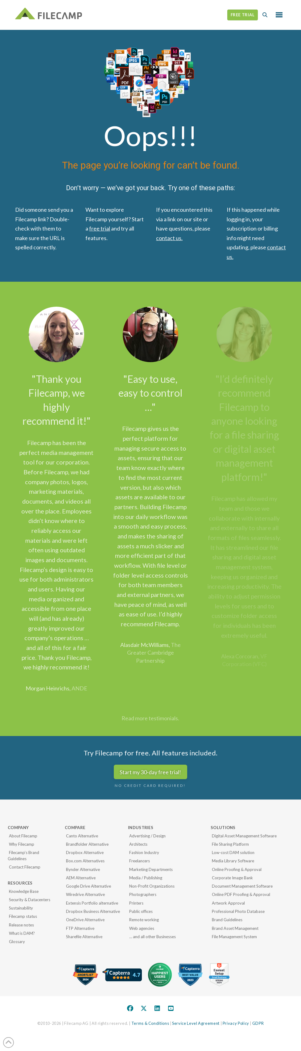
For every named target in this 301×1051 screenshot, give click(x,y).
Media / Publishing (145, 877)
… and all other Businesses (152, 936)
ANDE (79, 688)
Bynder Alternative (83, 869)
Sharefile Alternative (84, 936)
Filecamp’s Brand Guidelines (23, 855)
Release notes (21, 924)
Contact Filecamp (24, 867)
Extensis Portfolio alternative (92, 903)
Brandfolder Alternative (87, 844)
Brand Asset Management (235, 928)
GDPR (258, 1023)
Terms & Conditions (150, 1023)
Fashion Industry (144, 852)
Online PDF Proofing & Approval (241, 894)
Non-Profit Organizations (152, 886)
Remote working (144, 919)
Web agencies (141, 928)
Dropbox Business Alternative (93, 911)
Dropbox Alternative (85, 852)
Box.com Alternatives (85, 860)
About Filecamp (23, 835)
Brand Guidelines (227, 919)
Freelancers (139, 860)
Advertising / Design (147, 835)
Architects (138, 844)
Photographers (142, 894)
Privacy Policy (236, 1023)
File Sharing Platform (230, 844)
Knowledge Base (24, 891)
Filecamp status (23, 916)
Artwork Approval (228, 903)
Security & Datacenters (29, 899)
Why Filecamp (21, 844)
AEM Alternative (81, 877)
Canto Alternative (82, 835)
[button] (265, 14)
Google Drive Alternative (88, 886)
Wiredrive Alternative (85, 894)
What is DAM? (22, 933)
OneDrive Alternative (85, 919)
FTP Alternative (80, 928)
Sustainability (21, 908)
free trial (99, 228)
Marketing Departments (151, 869)
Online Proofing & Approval (237, 869)
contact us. (169, 238)
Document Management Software (242, 886)
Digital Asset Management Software (244, 835)
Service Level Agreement (196, 1023)
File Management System (234, 936)
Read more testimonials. (150, 718)
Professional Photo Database (238, 911)
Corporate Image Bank (232, 877)
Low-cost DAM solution (233, 852)
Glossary (17, 941)
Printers (136, 903)
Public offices (141, 911)
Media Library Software (233, 860)
